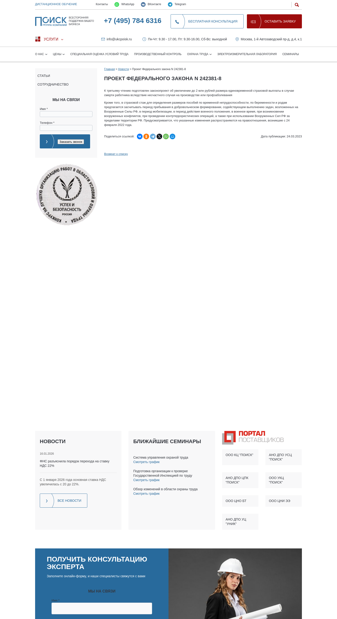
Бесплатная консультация (213, 21)
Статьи (43, 76)
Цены (57, 54)
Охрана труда (198, 54)
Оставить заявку (280, 21)
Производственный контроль (158, 54)
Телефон (47, 123)
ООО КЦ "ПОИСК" (239, 455)
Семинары (290, 54)
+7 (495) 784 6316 (132, 20)
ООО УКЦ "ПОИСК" (276, 480)
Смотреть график (146, 462)
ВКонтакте (151, 4)
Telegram (177, 4)
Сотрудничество (53, 84)
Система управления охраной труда (160, 457)
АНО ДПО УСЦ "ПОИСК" (280, 457)
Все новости (69, 500)
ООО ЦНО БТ (236, 501)
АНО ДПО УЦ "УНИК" (236, 521)
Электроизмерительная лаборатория (247, 54)
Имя (44, 109)
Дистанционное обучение (56, 4)
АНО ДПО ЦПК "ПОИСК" (237, 480)
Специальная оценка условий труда (99, 54)
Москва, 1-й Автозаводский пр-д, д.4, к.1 (271, 39)
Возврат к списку (116, 154)
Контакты (102, 4)
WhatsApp (124, 4)
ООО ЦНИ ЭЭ (279, 501)
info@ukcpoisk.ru (119, 39)
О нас (40, 54)
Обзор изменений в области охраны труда (165, 489)
